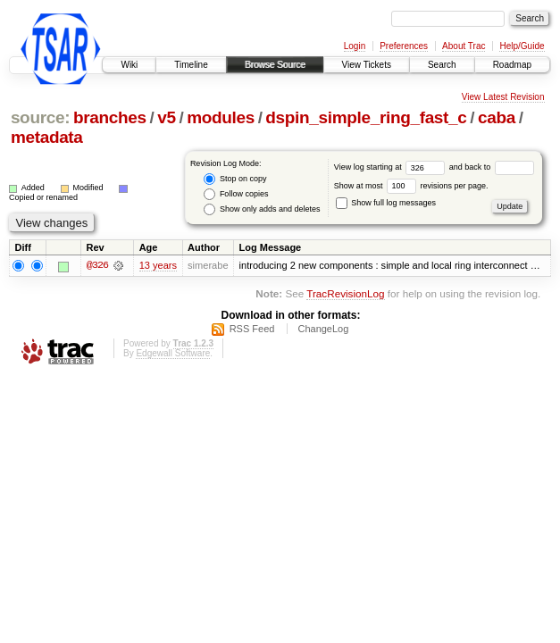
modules (221, 117)
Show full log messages (386, 202)
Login (354, 46)
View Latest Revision (503, 97)
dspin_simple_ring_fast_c (365, 117)
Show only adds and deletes (262, 209)
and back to (491, 167)
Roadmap (512, 65)
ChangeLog (322, 328)
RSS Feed (252, 328)
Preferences (404, 46)
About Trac (463, 46)
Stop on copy (235, 179)
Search (442, 65)
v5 (166, 117)
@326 (97, 266)
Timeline (190, 65)
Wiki (129, 65)
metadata (47, 137)
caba (496, 117)
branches (109, 117)
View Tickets (366, 65)
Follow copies (236, 194)
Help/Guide (521, 46)
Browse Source (275, 65)
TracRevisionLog (345, 293)
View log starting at (391, 167)
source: (40, 117)
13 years (158, 266)
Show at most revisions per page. (411, 185)
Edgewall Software (173, 353)
